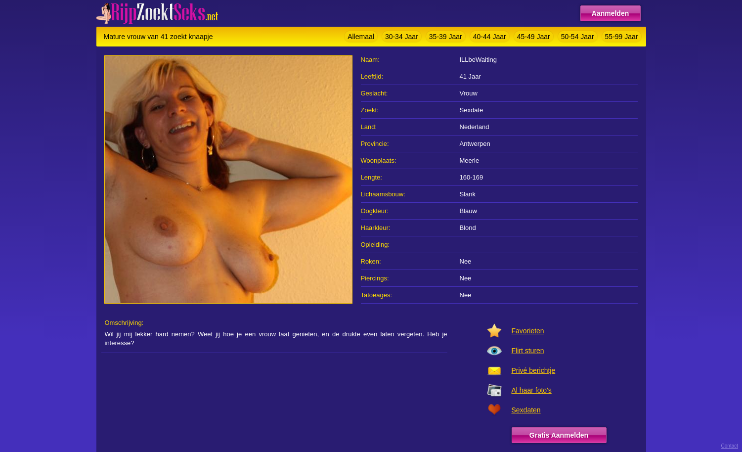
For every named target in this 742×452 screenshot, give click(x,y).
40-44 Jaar (489, 37)
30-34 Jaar (401, 37)
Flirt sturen (528, 351)
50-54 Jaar (577, 37)
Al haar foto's (532, 390)
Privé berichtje (534, 370)
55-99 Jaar (621, 37)
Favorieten (528, 331)
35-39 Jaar (445, 37)
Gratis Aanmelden (558, 435)
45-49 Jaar (533, 37)
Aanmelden (610, 13)
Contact (729, 446)
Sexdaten (526, 410)
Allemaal (361, 37)
